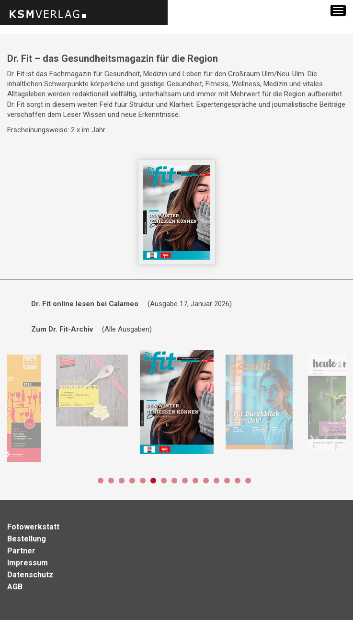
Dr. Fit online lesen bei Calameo (84, 303)
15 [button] (248, 480)
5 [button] (143, 480)
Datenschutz (30, 574)
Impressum (27, 562)
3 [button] (122, 480)
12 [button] (216, 480)
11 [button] (206, 480)
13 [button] (227, 480)
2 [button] (111, 480)
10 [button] (195, 480)
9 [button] (185, 480)
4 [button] (132, 480)
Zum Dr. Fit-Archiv (62, 329)
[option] (92, 390)
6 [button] (153, 480)
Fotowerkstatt (33, 526)
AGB (15, 586)
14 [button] (237, 480)
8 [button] (174, 480)
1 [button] (100, 480)
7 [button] (164, 480)
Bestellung (26, 538)
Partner (21, 550)
